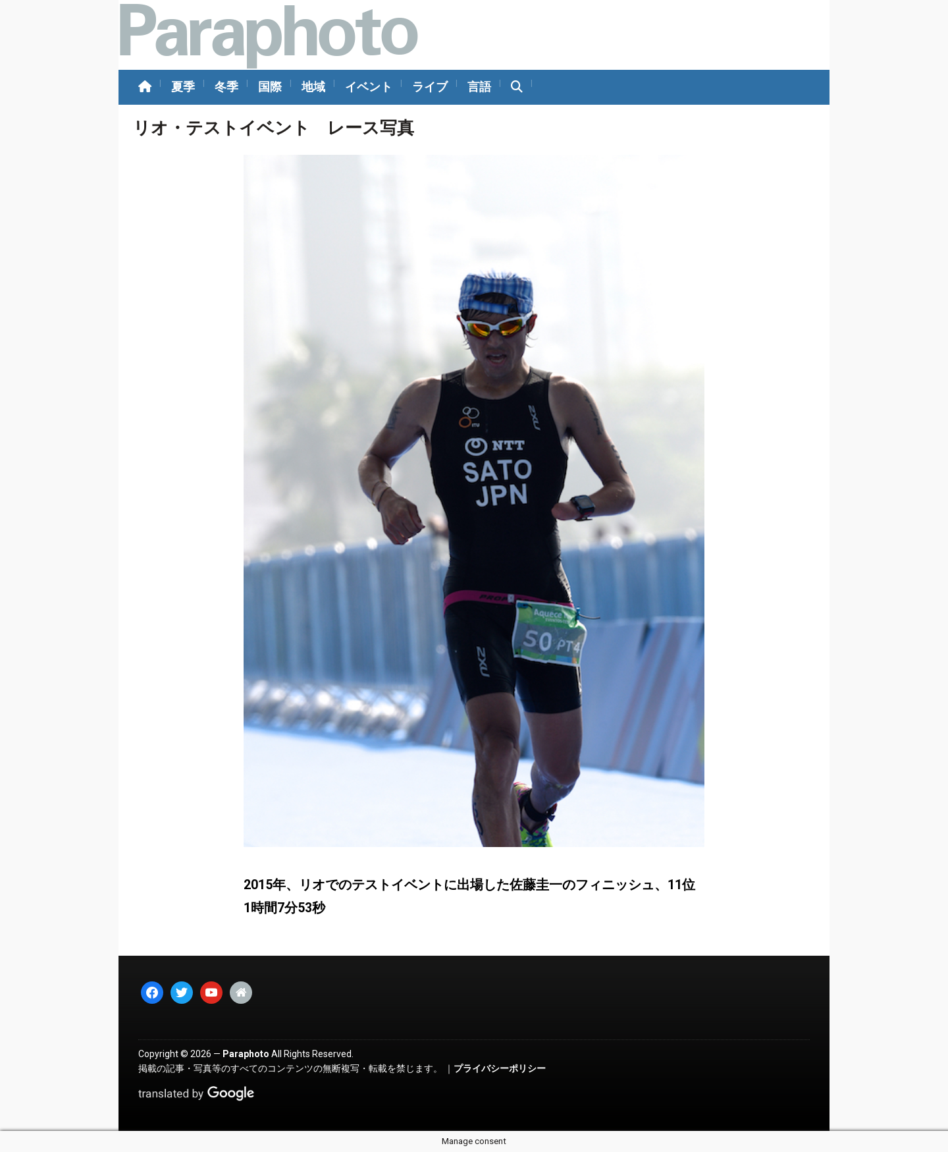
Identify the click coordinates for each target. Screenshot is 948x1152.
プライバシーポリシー (500, 1068)
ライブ (430, 87)
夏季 (183, 87)
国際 (270, 87)
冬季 (226, 87)
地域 (313, 87)
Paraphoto (246, 1054)
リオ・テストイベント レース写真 (273, 128)
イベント (368, 87)
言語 (479, 87)
